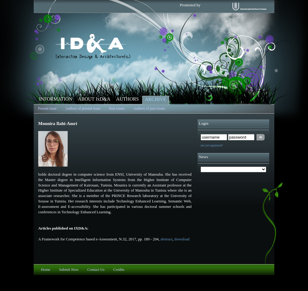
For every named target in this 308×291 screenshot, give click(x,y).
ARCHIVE (155, 99)
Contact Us (95, 270)
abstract (167, 239)
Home (45, 270)
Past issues (117, 108)
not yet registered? (212, 145)
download (181, 239)
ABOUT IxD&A (94, 99)
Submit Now (69, 270)
